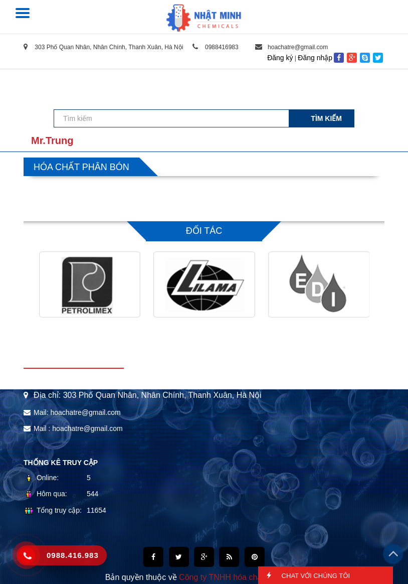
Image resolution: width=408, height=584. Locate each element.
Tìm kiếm (326, 118)
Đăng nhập (315, 58)
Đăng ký (280, 58)
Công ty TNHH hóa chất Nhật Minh (241, 577)
